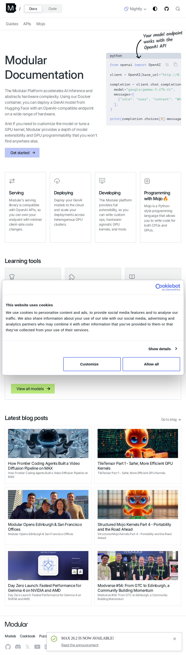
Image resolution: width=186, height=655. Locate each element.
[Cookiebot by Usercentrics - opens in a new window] (159, 287)
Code (52, 9)
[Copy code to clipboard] (175, 64)
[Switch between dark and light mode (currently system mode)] (155, 9)
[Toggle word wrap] (167, 64)
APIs (27, 23)
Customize (92, 364)
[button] (135, 10)
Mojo (40, 23)
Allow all (151, 364)
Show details (159, 349)
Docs (33, 9)
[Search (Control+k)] (177, 9)
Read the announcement (79, 645)
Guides (12, 23)
